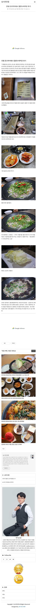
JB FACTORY (22, 606)
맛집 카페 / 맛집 (19, 9)
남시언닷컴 (6, 455)
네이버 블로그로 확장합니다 (9, 478)
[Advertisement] (18, 25)
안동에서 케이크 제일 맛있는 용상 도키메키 (11, 444)
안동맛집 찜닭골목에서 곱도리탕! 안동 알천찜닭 (12, 421)
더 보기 (33, 351)
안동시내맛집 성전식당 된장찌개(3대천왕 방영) (12, 398)
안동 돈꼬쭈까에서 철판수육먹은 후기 (18, 6)
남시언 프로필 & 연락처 (7, 482)
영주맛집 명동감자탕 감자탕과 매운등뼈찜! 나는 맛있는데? (15, 375)
